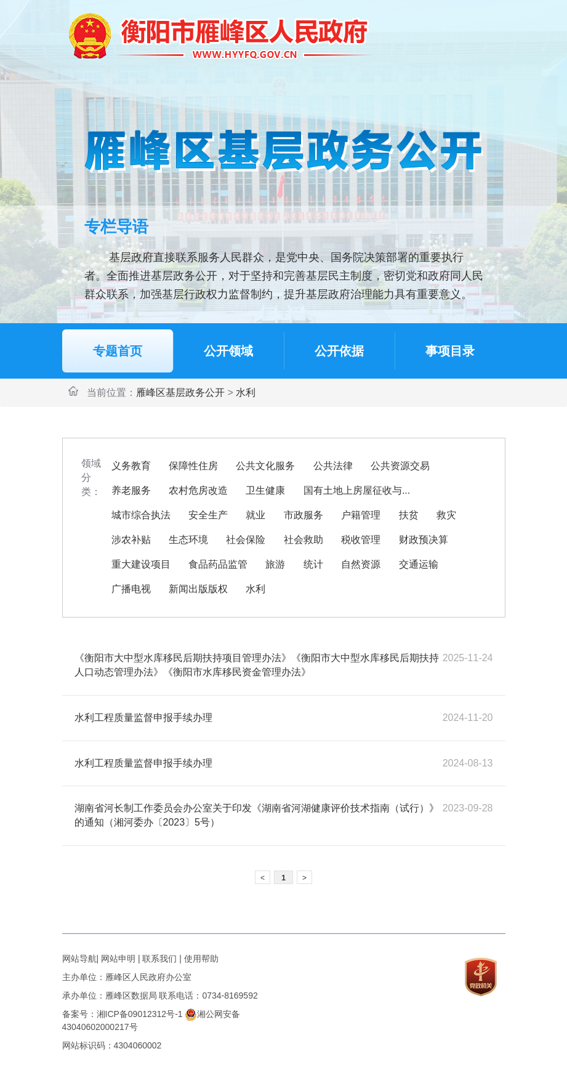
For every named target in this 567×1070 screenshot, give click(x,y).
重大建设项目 (141, 564)
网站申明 (118, 958)
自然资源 (360, 564)
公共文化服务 (265, 466)
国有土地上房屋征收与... (357, 490)
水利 (245, 392)
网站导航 (79, 958)
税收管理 (360, 539)
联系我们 (159, 958)
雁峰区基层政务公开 (180, 392)
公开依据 (339, 351)
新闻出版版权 (198, 589)
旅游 (275, 564)
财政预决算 (423, 539)
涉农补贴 (131, 539)
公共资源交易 (400, 466)
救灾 (446, 515)
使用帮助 (201, 958)
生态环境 (188, 539)
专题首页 (117, 351)
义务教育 (131, 466)
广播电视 (131, 589)
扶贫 (409, 515)
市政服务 (303, 515)
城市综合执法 (141, 515)
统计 (313, 564)
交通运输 (418, 564)
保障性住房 (193, 466)
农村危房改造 (198, 490)
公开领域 (228, 351)
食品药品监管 (217, 564)
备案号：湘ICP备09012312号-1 (122, 1014)
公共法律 (333, 466)
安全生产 (208, 515)
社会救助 (303, 539)
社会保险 (245, 539)
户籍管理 (360, 515)
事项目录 (450, 351)
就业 (255, 515)
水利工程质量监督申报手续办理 (143, 717)
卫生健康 (265, 490)
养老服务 (131, 490)
